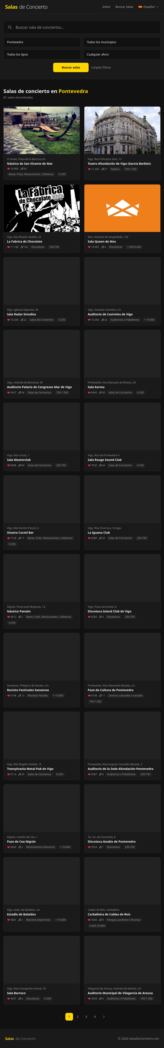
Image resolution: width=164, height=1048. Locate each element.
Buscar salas (71, 67)
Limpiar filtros (101, 67)
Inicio (106, 7)
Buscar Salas (124, 7)
